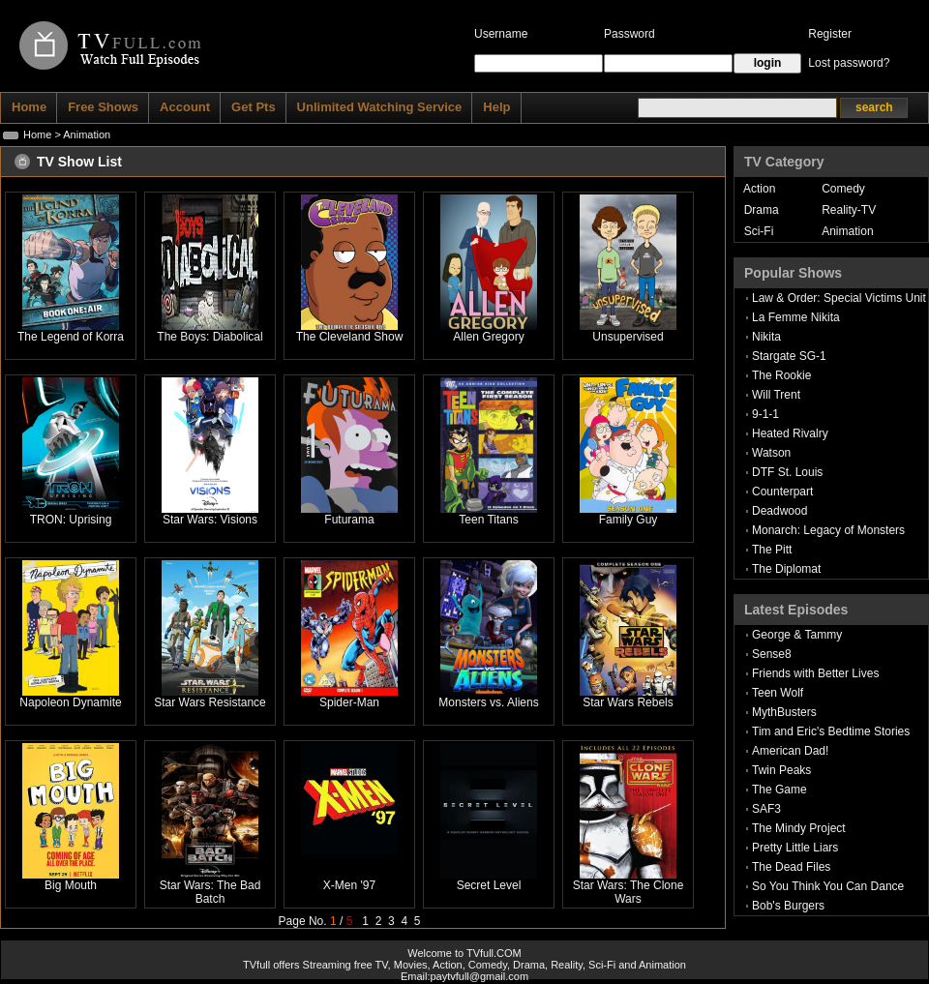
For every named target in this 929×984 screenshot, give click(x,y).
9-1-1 (765, 414)
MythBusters (784, 712)
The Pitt (772, 549)
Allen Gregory (488, 336)
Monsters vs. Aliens (488, 702)
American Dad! (790, 751)
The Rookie (781, 375)
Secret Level (489, 885)
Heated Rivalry (790, 433)
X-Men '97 (349, 885)
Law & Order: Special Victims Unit (839, 298)
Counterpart (782, 491)
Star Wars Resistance (210, 702)
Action (759, 188)
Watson (771, 453)
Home (37, 134)
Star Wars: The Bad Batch (210, 892)
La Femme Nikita (796, 317)
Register (830, 34)
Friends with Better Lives (815, 673)
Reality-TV (849, 210)
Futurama (349, 519)
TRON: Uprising (71, 519)
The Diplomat (786, 569)
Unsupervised (627, 336)
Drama (761, 210)
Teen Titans (488, 519)
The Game (779, 789)
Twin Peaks (781, 770)
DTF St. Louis (787, 472)
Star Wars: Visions (210, 519)
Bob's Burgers (788, 905)
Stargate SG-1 (789, 356)
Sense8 (772, 654)
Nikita (766, 336)
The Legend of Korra (70, 336)
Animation (847, 231)
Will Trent (776, 395)
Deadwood (779, 511)
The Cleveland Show (350, 336)
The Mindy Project (799, 828)
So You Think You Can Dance (828, 886)
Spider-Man (349, 702)
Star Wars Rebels (628, 702)
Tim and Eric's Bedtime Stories (831, 731)
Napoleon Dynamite (70, 702)
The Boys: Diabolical (209, 336)
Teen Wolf (777, 693)
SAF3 (766, 809)
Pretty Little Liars (795, 847)
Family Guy (628, 519)
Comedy (843, 188)
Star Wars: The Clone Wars (628, 892)
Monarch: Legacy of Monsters (828, 530)
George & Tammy (797, 634)
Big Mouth (71, 885)
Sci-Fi (759, 231)
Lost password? (848, 63)
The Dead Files (791, 867)
